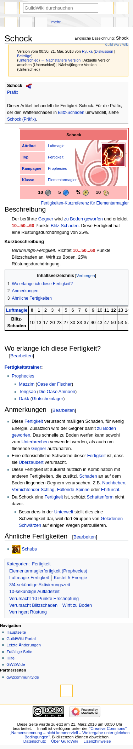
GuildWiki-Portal (20, 638)
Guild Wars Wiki (116, 44)
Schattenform (100, 497)
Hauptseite (16, 632)
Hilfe (10, 658)
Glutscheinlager (47, 398)
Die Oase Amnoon (57, 391)
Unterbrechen (35, 441)
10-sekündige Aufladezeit (34, 591)
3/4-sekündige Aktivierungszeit (39, 584)
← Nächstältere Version (61, 60)
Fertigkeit (55, 157)
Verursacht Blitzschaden (33, 605)
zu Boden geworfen (83, 219)
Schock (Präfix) (21, 119)
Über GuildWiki (64, 741)
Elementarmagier (62, 180)
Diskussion (104, 51)
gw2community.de (22, 677)
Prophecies (57, 168)
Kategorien (17, 563)
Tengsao (27, 391)
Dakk (24, 398)
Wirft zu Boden (77, 605)
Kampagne (31, 168)
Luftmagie (56, 146)
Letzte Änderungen (23, 645)
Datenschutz (34, 741)
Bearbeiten (21, 355)
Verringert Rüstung (28, 612)
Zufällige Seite (19, 652)
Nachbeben (113, 482)
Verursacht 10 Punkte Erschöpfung (44, 598)
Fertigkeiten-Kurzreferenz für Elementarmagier (85, 203)
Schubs (29, 549)
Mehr (56, 22)
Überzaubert (31, 462)
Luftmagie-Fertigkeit (29, 577)
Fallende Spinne (73, 489)
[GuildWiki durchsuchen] (60, 8)
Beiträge (24, 56)
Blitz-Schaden (71, 112)
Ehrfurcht (110, 489)
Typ (25, 157)
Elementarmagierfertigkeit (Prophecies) (48, 571)
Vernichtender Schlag (33, 489)
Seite (11, 23)
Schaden (88, 476)
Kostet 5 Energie (70, 577)
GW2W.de (15, 664)
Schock (14, 85)
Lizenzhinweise (97, 741)
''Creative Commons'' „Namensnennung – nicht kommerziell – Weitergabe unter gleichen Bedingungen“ (70, 732)
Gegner (45, 219)
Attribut (28, 146)
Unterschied (28, 60)
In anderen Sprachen (107, 23)
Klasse (28, 180)
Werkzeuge (122, 23)
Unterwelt (63, 511)
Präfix (12, 92)
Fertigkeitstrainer (23, 367)
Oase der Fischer (54, 384)
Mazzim (26, 384)
